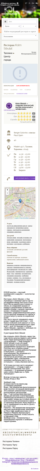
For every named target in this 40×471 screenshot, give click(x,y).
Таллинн (8, 53)
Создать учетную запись (9, 4)
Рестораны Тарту (10, 445)
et (26, 3)
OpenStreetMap (24, 218)
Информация (9, 85)
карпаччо (29, 271)
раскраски (18, 240)
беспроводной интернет (22, 280)
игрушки (10, 244)
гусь (20, 278)
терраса (9, 230)
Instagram (6, 462)
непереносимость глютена (22, 267)
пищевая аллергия (13, 265)
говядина (18, 273)
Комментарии (22, 93)
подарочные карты (22, 228)
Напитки (14, 89)
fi (29, 3)
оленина (15, 278)
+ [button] (7, 190)
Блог (23, 460)
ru (37, 3)
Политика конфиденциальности (25, 462)
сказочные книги (25, 242)
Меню (6, 89)
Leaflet (16, 218)
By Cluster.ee (34, 468)
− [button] (7, 193)
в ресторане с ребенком (22, 244)
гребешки (25, 276)
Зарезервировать (23, 85)
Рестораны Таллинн (11, 441)
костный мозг (26, 273)
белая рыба (11, 271)
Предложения (9, 93)
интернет (10, 282)
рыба (30, 269)
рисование (14, 242)
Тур (21, 89)
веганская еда (23, 269)
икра (8, 273)
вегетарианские (12, 269)
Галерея (28, 89)
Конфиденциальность (20, 464)
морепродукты (20, 271)
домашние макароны (14, 276)
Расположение (20, 36)
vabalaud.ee (20, 459)
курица (9, 278)
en (33, 3)
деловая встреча (19, 282)
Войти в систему (8, 3)
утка (12, 273)
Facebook (30, 460)
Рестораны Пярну (10, 448)
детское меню (11, 237)
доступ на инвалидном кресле (17, 226)
